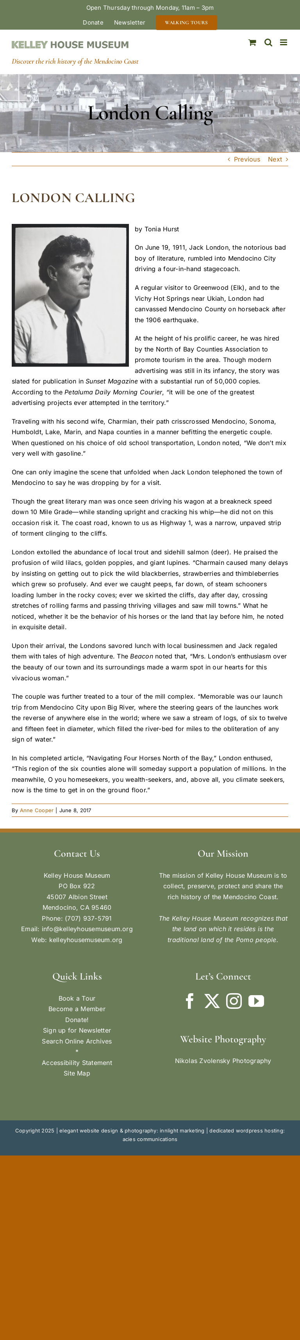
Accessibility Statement (77, 1063)
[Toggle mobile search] (268, 42)
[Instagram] (234, 1001)
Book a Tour (77, 998)
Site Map (77, 1073)
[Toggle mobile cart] (252, 42)
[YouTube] (256, 1001)
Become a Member (76, 1009)
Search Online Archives (77, 1041)
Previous (247, 159)
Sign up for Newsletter (77, 1030)
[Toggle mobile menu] (284, 42)
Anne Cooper (37, 810)
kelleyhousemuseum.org (86, 940)
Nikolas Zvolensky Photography (223, 1061)
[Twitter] (212, 1001)
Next (275, 159)
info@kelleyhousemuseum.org (87, 929)
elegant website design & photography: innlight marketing (131, 1130)
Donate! (77, 1020)
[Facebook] (190, 1001)
